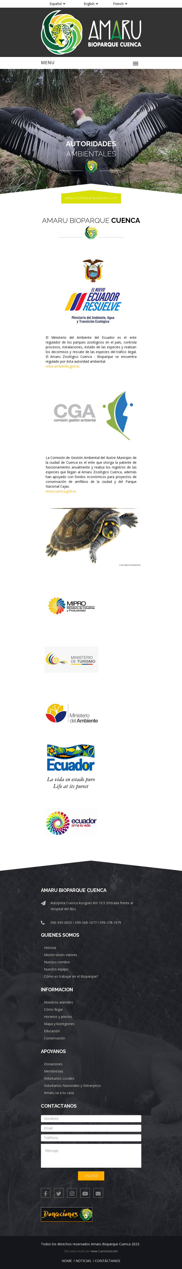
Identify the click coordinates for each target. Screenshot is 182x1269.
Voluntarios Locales (59, 1078)
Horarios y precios (58, 1016)
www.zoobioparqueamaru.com (91, 197)
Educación (52, 1031)
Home (67, 1260)
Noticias (83, 1260)
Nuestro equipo (56, 969)
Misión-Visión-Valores (60, 955)
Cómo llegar (53, 1009)
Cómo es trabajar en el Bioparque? (71, 976)
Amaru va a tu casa (59, 1092)
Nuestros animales (58, 1002)
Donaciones (53, 1064)
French (120, 3)
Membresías (53, 1071)
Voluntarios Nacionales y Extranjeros (72, 1085)
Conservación (54, 1038)
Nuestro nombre (57, 962)
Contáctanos (107, 1260)
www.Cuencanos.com (104, 1251)
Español (57, 3)
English (91, 3)
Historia (50, 947)
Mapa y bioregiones (59, 1023)
